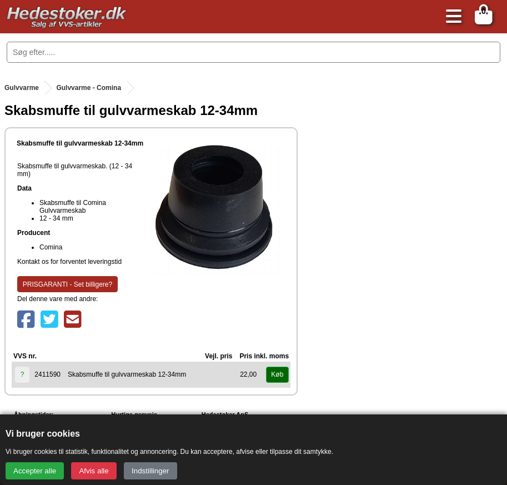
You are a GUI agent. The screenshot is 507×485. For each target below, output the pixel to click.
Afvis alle (93, 471)
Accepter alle (34, 471)
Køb (277, 374)
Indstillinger (150, 471)
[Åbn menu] (450, 17)
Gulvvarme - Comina (88, 88)
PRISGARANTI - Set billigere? (67, 284)
